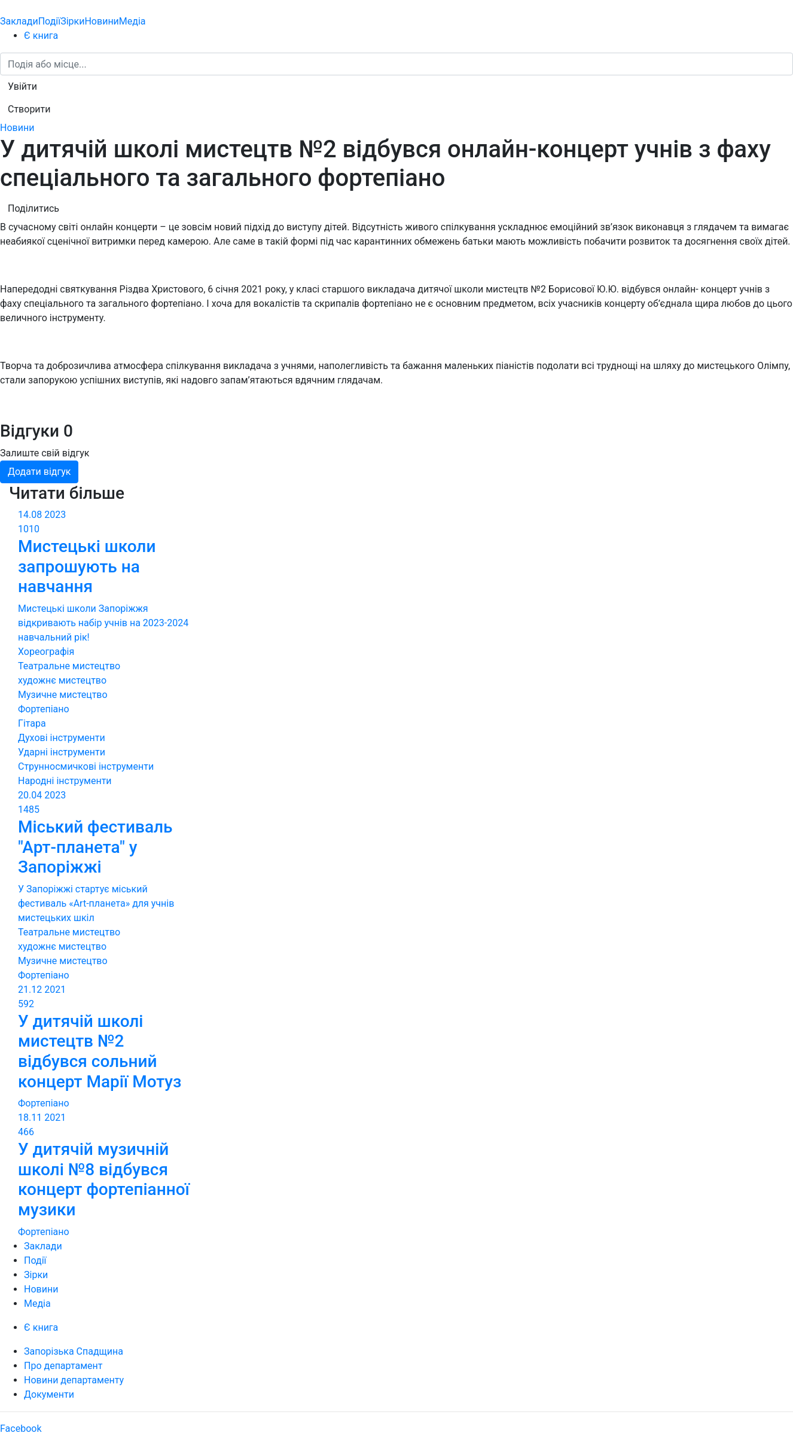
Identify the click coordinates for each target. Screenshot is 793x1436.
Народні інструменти (65, 780)
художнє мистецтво (62, 680)
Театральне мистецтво (69, 666)
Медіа (132, 21)
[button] (22, 86)
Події (49, 21)
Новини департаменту (74, 1380)
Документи (49, 1394)
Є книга (41, 35)
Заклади (19, 21)
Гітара (32, 723)
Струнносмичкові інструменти (86, 766)
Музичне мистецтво (63, 694)
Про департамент (63, 1365)
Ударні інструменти (61, 752)
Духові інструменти (61, 737)
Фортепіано (43, 709)
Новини (101, 21)
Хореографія (46, 651)
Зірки (72, 21)
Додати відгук (39, 471)
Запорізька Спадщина (73, 1351)
